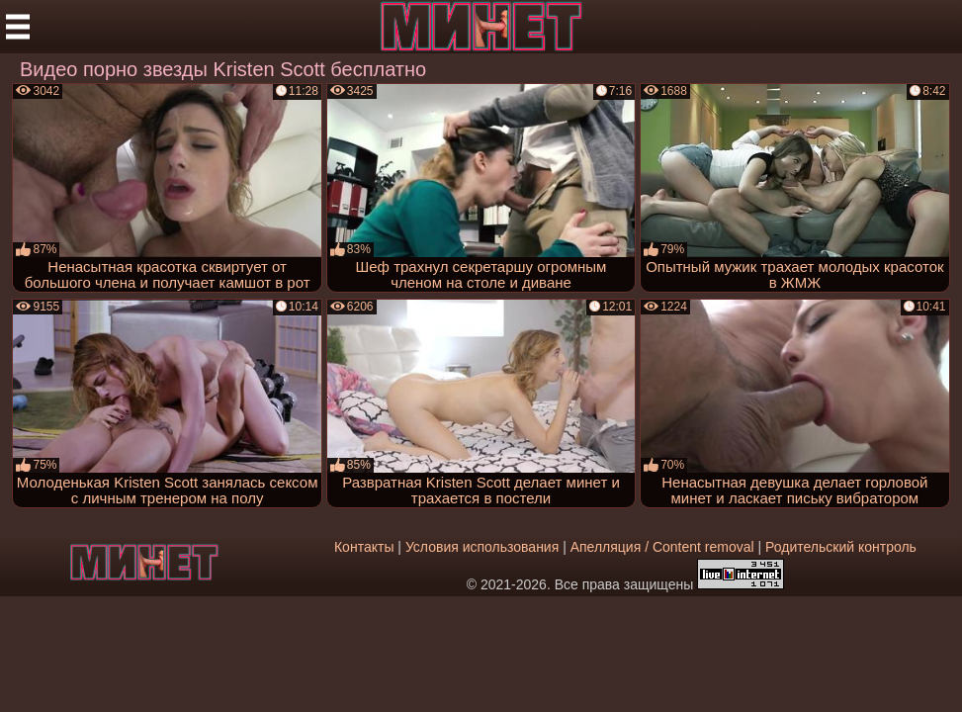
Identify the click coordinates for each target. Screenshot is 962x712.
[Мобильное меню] (18, 27)
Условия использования (482, 547)
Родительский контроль (841, 547)
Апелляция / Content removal (662, 547)
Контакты (364, 547)
